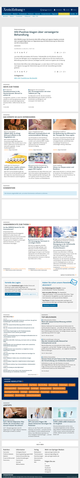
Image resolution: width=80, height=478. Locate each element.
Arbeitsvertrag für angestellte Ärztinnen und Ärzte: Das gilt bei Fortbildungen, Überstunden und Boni (20, 321)
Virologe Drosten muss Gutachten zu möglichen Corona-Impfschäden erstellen (18, 349)
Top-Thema (33, 385)
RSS (35, 462)
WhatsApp (48, 470)
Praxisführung (25, 78)
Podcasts (31, 14)
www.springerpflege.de (51, 454)
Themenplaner (38, 454)
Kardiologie (34, 388)
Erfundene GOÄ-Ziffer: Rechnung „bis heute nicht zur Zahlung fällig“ (19, 340)
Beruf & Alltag (43, 385)
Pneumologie (45, 392)
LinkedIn (47, 466)
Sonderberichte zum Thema (16, 224)
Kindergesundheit (45, 388)
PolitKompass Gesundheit (59, 392)
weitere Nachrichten (33, 374)
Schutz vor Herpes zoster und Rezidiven (63, 168)
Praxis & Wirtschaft (9, 458)
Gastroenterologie (23, 388)
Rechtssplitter (9, 395)
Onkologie (24, 392)
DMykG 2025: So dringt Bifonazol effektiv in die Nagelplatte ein (12, 135)
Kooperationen (45, 14)
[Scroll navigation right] (76, 14)
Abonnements (38, 458)
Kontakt (18, 462)
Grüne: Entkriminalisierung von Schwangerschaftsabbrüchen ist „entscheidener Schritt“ (20, 336)
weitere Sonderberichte (69, 275)
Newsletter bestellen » (49, 305)
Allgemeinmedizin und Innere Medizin (16, 385)
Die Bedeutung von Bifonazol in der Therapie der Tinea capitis (64, 134)
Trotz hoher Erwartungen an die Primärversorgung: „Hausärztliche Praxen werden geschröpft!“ (17, 331)
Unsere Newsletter (13, 381)
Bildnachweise (20, 464)
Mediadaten (37, 452)
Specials (37, 14)
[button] (73, 10)
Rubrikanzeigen (38, 456)
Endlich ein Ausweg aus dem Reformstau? (13, 367)
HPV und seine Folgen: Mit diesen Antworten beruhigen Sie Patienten (19, 354)
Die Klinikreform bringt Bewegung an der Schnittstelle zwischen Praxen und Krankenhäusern (64, 245)
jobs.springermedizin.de (52, 456)
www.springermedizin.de (52, 452)
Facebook (47, 468)
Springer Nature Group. (36, 477)
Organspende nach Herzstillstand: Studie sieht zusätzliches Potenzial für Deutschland (19, 345)
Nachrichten (7, 14)
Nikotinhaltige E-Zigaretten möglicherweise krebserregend (19, 361)
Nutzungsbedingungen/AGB (24, 454)
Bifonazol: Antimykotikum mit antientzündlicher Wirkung (39, 134)
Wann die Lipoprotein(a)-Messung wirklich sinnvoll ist (17, 325)
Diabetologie (63, 385)
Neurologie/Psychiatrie (12, 392)
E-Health (71, 385)
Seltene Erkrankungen (33, 395)
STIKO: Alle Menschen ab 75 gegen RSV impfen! (38, 168)
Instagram (48, 472)
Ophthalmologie (34, 392)
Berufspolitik (33, 78)
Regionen (55, 14)
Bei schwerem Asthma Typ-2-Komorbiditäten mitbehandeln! (19, 364)
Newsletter (37, 460)
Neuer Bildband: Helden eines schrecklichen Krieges (17, 358)
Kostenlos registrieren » (30, 294)
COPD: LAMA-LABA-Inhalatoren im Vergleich (64, 423)
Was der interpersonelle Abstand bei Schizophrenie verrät (18, 328)
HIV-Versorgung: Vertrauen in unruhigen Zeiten (38, 242)
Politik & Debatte (64, 14)
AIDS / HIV (17, 78)
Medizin (15, 14)
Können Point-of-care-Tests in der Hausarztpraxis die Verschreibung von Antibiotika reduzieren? (17, 371)
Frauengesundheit (10, 388)
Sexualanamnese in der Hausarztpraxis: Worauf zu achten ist (12, 93)
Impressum (19, 460)
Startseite (6, 452)
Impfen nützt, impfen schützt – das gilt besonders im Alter (15, 168)
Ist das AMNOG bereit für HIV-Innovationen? (14, 228)
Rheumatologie (20, 395)
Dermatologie (53, 385)
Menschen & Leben (59, 388)
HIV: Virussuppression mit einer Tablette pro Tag (39, 93)
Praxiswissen (23, 14)
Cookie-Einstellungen (22, 458)
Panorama (6, 460)
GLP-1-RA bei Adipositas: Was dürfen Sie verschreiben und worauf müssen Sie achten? (13, 424)
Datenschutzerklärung (22, 456)
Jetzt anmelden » (12, 294)
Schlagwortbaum (21, 452)
